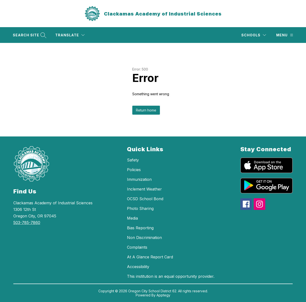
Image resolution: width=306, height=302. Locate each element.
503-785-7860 (26, 222)
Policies (134, 169)
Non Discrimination (144, 237)
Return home (146, 110)
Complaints (137, 247)
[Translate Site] (70, 35)
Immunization (139, 179)
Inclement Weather (144, 189)
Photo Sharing (140, 208)
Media (132, 218)
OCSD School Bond (145, 198)
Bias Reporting (140, 227)
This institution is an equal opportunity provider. (170, 276)
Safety (133, 160)
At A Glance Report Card (150, 256)
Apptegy (163, 295)
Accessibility (138, 266)
